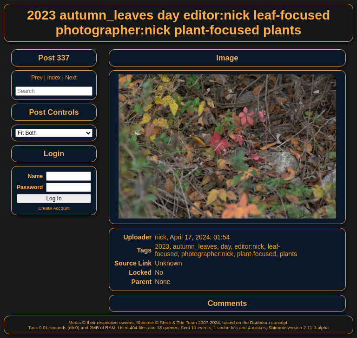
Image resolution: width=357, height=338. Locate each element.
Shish (166, 322)
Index (53, 77)
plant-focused (256, 254)
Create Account (54, 208)
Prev (36, 77)
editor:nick (249, 246)
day (226, 246)
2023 (162, 246)
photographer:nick (207, 254)
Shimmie (145, 322)
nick (160, 237)
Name (35, 176)
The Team (187, 322)
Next (70, 77)
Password (30, 187)
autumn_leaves (195, 246)
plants (288, 254)
